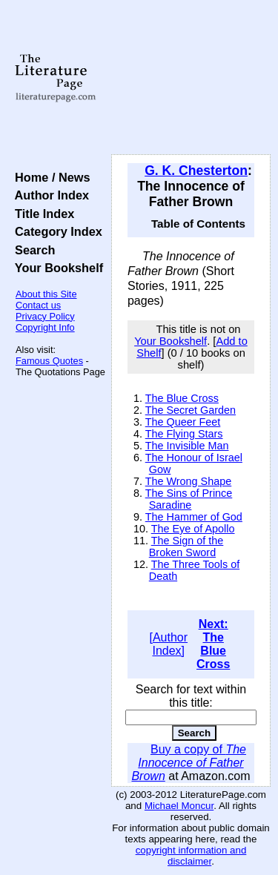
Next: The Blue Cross (213, 644)
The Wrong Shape (188, 481)
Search (31, 250)
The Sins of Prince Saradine (189, 499)
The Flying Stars (184, 434)
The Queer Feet (183, 422)
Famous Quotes (49, 360)
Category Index (55, 231)
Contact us (38, 305)
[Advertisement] (191, 78)
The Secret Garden (190, 410)
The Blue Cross (182, 398)
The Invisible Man (187, 446)
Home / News (49, 177)
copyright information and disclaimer (191, 856)
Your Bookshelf (55, 267)
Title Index (41, 213)
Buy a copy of (188, 762)
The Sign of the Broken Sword (186, 546)
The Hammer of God (193, 517)
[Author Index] (168, 644)
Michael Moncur (179, 805)
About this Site (46, 294)
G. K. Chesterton (196, 170)
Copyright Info (45, 327)
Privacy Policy (45, 316)
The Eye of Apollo (193, 529)
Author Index (48, 195)
